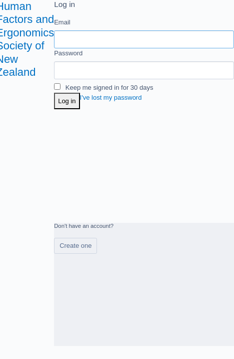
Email (62, 22)
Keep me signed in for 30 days (103, 87)
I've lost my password (111, 97)
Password (68, 53)
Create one (76, 245)
